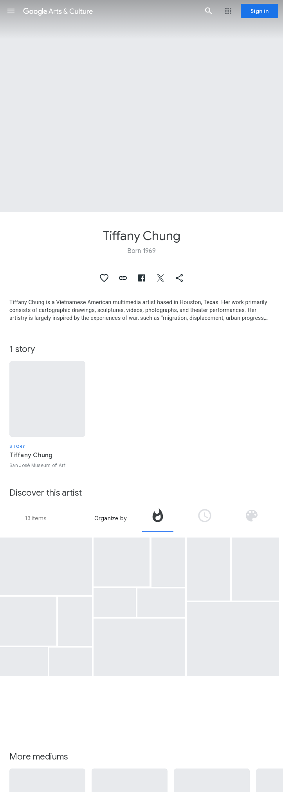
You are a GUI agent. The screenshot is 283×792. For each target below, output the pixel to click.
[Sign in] (259, 11)
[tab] (157, 518)
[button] (11, 11)
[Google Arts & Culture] (110, 11)
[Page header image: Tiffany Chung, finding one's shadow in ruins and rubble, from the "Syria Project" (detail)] (141, 106)
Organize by (110, 518)
